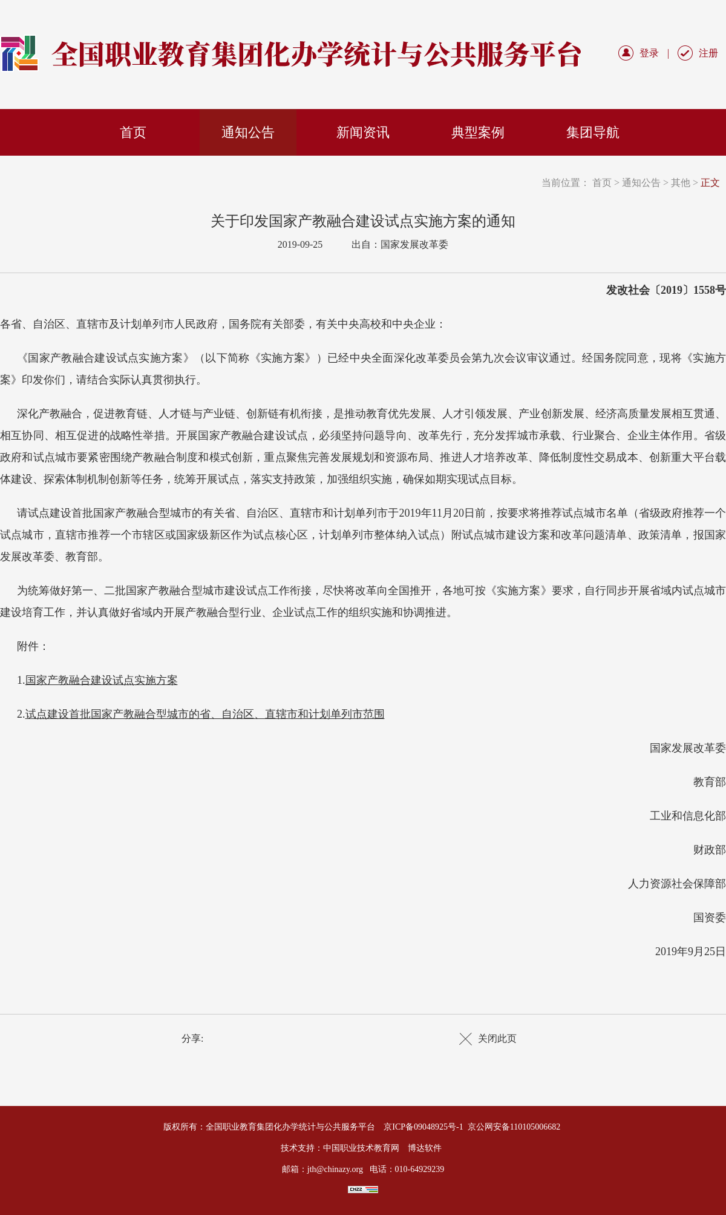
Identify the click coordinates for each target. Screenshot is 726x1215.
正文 (710, 182)
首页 (133, 132)
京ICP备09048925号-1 (423, 1126)
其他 (680, 182)
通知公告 (248, 132)
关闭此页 (497, 1038)
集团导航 (593, 132)
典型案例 (478, 132)
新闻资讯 (363, 132)
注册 (708, 53)
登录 (649, 53)
